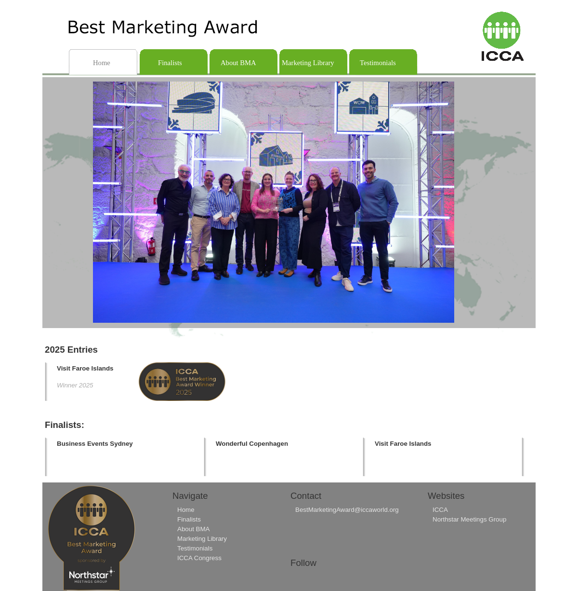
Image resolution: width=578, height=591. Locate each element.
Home (186, 509)
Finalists (189, 519)
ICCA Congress (199, 558)
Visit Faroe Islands (85, 368)
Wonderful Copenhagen (252, 443)
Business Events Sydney (95, 443)
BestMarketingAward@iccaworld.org (347, 509)
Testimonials (194, 548)
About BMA (193, 529)
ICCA (440, 509)
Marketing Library (202, 538)
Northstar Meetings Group (469, 519)
